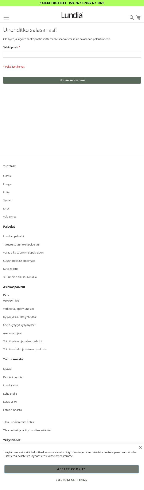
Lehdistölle (10, 393)
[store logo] (72, 15)
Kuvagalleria (10, 269)
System (7, 200)
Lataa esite (10, 401)
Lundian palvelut (13, 236)
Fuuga (7, 184)
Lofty (6, 192)
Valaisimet (9, 216)
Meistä (7, 369)
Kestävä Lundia (12, 377)
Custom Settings (71, 480)
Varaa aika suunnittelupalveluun (23, 252)
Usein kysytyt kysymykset (19, 325)
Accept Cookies (71, 469)
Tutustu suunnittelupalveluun (21, 244)
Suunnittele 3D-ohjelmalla (19, 261)
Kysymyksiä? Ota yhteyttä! (19, 317)
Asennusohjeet (12, 333)
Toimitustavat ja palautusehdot (22, 341)
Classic (7, 176)
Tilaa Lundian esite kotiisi (18, 422)
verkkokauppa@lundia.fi (18, 309)
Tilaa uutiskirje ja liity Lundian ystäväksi (27, 430)
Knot (6, 208)
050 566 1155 (11, 300)
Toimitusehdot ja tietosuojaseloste (24, 349)
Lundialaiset (10, 385)
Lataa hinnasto (12, 410)
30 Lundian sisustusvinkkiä (20, 277)
